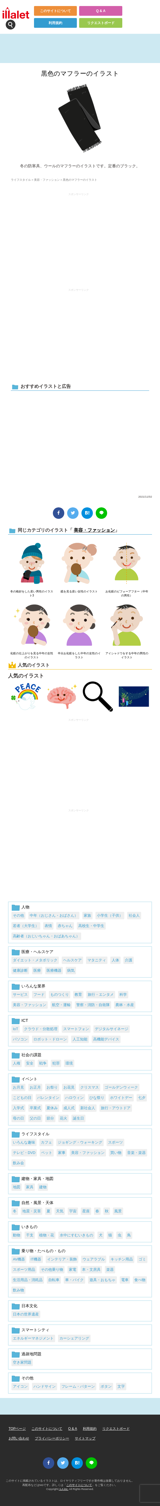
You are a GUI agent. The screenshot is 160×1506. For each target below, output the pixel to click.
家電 (72, 1269)
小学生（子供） (110, 915)
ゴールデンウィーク (121, 1087)
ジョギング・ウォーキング (80, 1142)
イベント (29, 1079)
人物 (25, 907)
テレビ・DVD (24, 1152)
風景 (118, 1211)
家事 (61, 1152)
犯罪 (56, 1063)
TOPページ (17, 1429)
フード (39, 994)
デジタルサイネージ (111, 1029)
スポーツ (115, 1142)
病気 (71, 970)
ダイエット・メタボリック (35, 960)
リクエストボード (101, 23)
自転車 (53, 1280)
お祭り (52, 1087)
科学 (123, 994)
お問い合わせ (19, 1438)
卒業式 (35, 1108)
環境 (69, 1063)
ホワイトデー (121, 1097)
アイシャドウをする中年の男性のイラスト (126, 655)
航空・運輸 (61, 1005)
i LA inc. (64, 1489)
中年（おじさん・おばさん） (54, 915)
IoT (15, 1029)
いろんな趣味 (24, 1142)
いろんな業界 (33, 986)
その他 (18, 915)
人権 (16, 1063)
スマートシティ (35, 1330)
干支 (29, 1235)
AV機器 (19, 1259)
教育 (78, 994)
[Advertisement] (78, 238)
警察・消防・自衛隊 (93, 1005)
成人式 (69, 1108)
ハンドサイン (44, 1386)
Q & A (100, 11)
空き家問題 (22, 1362)
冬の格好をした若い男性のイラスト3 (31, 593)
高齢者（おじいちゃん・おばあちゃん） (46, 936)
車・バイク (74, 1280)
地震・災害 (31, 1211)
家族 (87, 915)
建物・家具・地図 (37, 1178)
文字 (121, 1386)
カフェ (46, 1142)
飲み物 (18, 1290)
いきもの (29, 1226)
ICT (24, 1020)
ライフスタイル (21, 179)
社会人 (134, 915)
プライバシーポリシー (52, 1438)
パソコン (20, 1039)
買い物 (115, 1152)
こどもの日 (22, 1097)
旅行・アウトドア (116, 1108)
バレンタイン (48, 1097)
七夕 (141, 1097)
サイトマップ (85, 1438)
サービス (20, 994)
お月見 (18, 1087)
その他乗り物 (52, 1269)
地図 (16, 1187)
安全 (29, 1063)
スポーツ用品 (24, 1269)
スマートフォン (76, 1029)
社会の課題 (31, 1055)
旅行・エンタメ (101, 994)
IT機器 (36, 1259)
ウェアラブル (94, 1259)
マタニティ (96, 960)
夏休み (52, 1108)
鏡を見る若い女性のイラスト (79, 591)
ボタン (106, 1386)
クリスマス (89, 1087)
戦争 (43, 1063)
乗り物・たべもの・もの (43, 1250)
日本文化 (29, 1305)
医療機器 (54, 970)
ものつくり (59, 994)
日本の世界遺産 (26, 1314)
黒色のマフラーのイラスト (80, 73)
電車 (125, 1280)
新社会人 (87, 1108)
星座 (86, 1211)
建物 (43, 1187)
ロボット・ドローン (50, 1039)
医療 (37, 970)
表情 (48, 926)
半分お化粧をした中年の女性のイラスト (79, 655)
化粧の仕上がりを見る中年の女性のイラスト (31, 655)
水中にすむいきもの (76, 1235)
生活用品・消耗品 (28, 1280)
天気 (59, 1211)
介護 (128, 960)
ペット (46, 1152)
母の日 (18, 1118)
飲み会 (18, 1163)
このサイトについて (55, 11)
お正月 (35, 1087)
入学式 (18, 1108)
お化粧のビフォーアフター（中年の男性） (126, 593)
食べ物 (139, 1280)
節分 (50, 1118)
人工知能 (80, 1039)
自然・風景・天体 (37, 1202)
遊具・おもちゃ (102, 1280)
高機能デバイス (106, 1039)
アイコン (20, 1386)
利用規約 (55, 23)
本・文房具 (91, 1269)
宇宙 (73, 1211)
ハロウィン (74, 1097)
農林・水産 (124, 1005)
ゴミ (142, 1259)
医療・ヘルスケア (37, 951)
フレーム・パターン (78, 1386)
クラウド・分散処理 (40, 1029)
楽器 (110, 1269)
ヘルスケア (72, 960)
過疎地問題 (31, 1354)
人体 (115, 960)
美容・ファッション (47, 179)
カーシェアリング (74, 1338)
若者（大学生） (26, 926)
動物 (16, 1235)
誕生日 (78, 1118)
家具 (29, 1187)
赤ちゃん (65, 926)
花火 (63, 1118)
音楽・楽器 (136, 1152)
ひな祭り (96, 1097)
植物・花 (46, 1235)
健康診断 (20, 970)
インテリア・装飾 (62, 1259)
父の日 (35, 1118)
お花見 (69, 1087)
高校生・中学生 (91, 926)
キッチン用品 (122, 1259)
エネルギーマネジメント (33, 1338)
